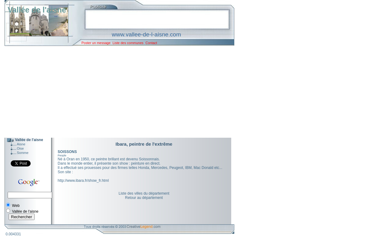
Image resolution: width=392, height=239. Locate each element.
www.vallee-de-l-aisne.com (146, 34)
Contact (151, 43)
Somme (22, 153)
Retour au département (144, 198)
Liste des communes (127, 43)
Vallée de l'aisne (37, 10)
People (62, 155)
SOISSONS (67, 152)
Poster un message (96, 43)
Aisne (21, 144)
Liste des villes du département (144, 193)
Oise (20, 148)
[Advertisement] (115, 92)
